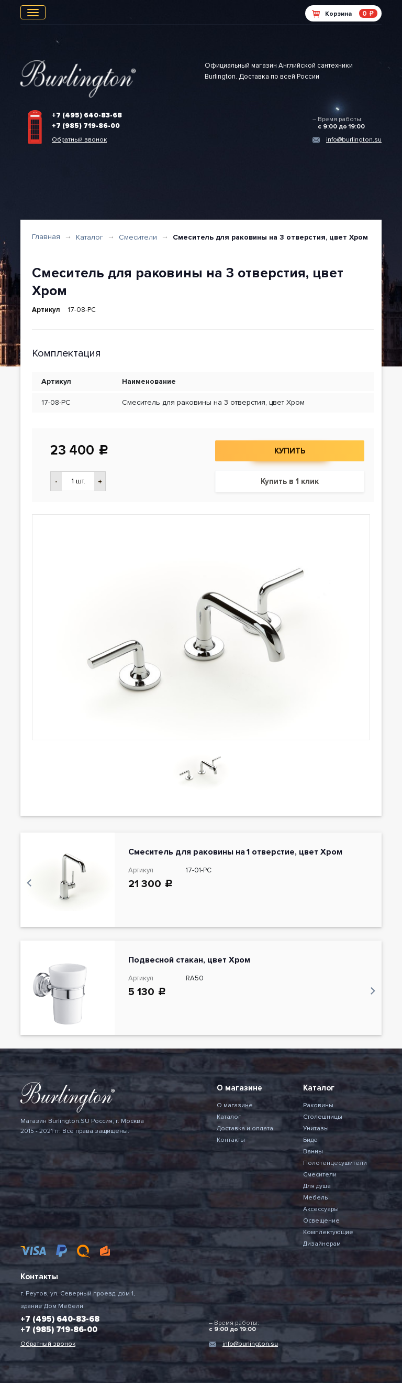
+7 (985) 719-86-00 (86, 126)
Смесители (138, 237)
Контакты (231, 1140)
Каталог (89, 237)
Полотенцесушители (335, 1163)
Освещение (321, 1221)
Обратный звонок (79, 140)
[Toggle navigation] (33, 12)
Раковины (318, 1105)
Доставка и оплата (245, 1128)
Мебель (315, 1198)
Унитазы (316, 1128)
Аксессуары (321, 1209)
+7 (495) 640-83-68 (87, 115)
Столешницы (322, 1117)
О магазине (235, 1105)
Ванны (313, 1151)
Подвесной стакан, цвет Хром (189, 960)
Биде (310, 1140)
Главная (46, 236)
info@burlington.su (354, 140)
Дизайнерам (322, 1244)
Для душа (317, 1186)
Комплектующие (328, 1232)
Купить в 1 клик (290, 481)
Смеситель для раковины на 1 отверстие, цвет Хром (235, 852)
